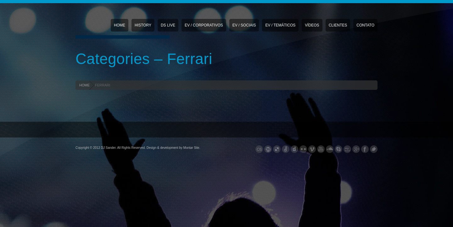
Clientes (338, 25)
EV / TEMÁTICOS (280, 25)
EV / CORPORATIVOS (204, 25)
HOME (84, 85)
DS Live (168, 25)
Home (119, 25)
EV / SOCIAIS (244, 25)
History (143, 25)
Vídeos (312, 25)
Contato (365, 25)
